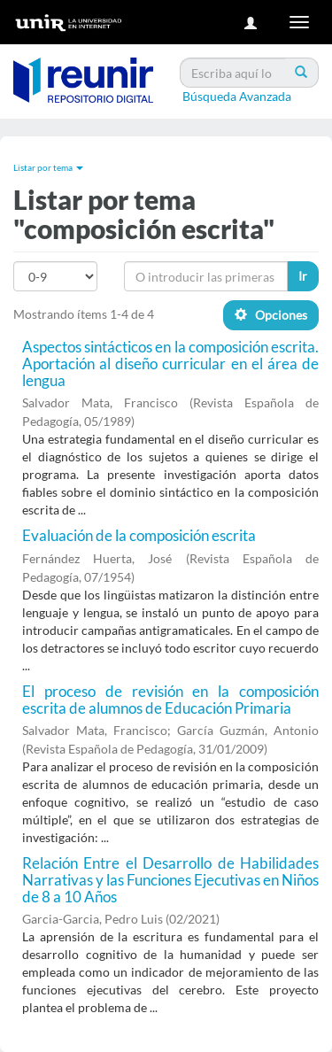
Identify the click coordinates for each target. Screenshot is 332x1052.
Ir (302, 275)
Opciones (271, 314)
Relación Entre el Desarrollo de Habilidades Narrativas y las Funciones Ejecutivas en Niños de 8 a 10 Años (170, 879)
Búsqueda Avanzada (236, 96)
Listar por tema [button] (48, 167)
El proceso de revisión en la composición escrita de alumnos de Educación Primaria (170, 699)
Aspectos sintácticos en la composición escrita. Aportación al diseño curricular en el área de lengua (170, 363)
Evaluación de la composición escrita (139, 535)
